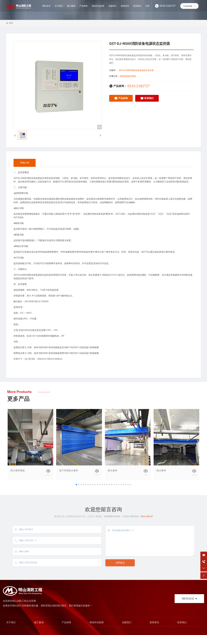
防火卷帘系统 (18, 470)
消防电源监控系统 (127, 76)
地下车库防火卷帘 (68, 470)
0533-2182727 (168, 5)
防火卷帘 (112, 470)
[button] (76, 484)
